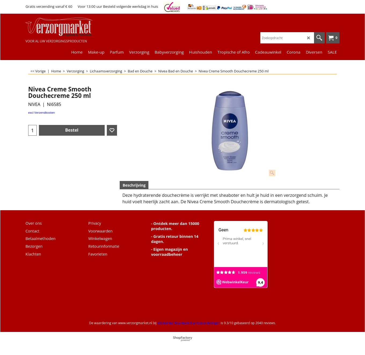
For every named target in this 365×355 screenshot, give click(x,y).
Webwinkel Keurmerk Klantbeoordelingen (188, 323)
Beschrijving (134, 185)
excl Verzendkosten (41, 112)
